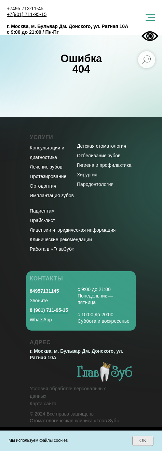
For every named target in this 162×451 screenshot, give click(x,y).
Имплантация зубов (52, 195)
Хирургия (87, 174)
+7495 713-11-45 (25, 8)
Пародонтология (95, 184)
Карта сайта (43, 403)
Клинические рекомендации (61, 239)
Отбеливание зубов (98, 155)
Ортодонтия (43, 186)
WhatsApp (41, 319)
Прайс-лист (42, 220)
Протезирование (48, 176)
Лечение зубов (46, 167)
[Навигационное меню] (150, 17)
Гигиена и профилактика (104, 165)
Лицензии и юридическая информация (73, 230)
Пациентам (42, 211)
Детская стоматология (101, 146)
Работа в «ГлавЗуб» (52, 249)
